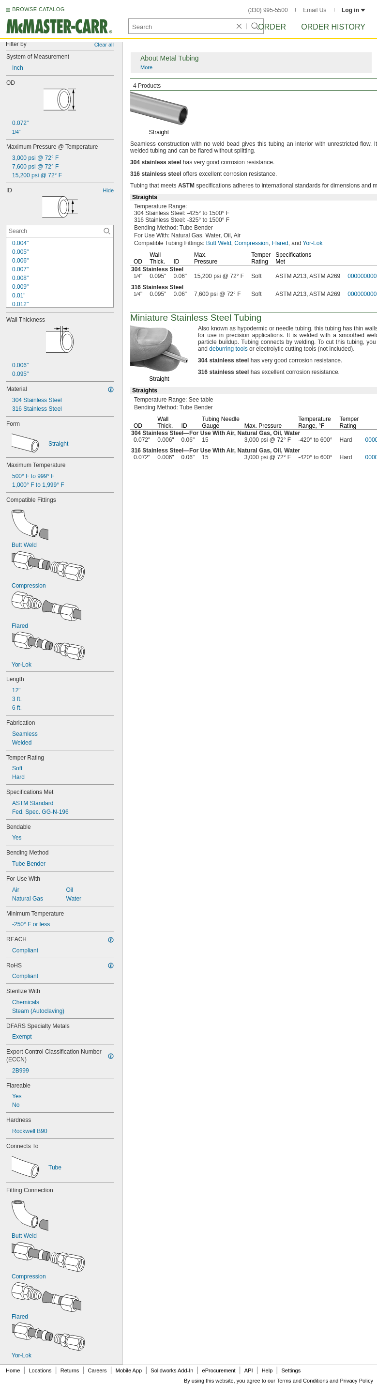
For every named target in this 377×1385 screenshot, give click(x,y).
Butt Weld (218, 243)
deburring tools (228, 348)
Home (13, 1370)
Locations (40, 1370)
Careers (97, 1370)
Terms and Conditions (302, 1381)
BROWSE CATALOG (38, 9)
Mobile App (129, 1370)
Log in (353, 10)
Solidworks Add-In (172, 1370)
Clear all (104, 44)
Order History (333, 27)
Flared (280, 243)
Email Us (314, 10)
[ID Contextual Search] (60, 231)
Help (267, 1370)
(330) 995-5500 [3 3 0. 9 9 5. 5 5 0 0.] (268, 10)
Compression (251, 243)
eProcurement (219, 1370)
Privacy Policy (356, 1381)
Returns (69, 1370)
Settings (291, 1370)
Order (272, 27)
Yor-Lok (313, 243)
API (248, 1370)
